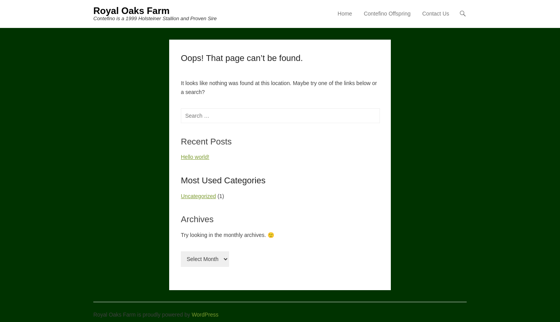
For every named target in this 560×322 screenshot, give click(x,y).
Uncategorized (198, 196)
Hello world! (195, 157)
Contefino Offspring (387, 13)
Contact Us (435, 13)
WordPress (205, 315)
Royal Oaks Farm (131, 10)
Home (345, 13)
